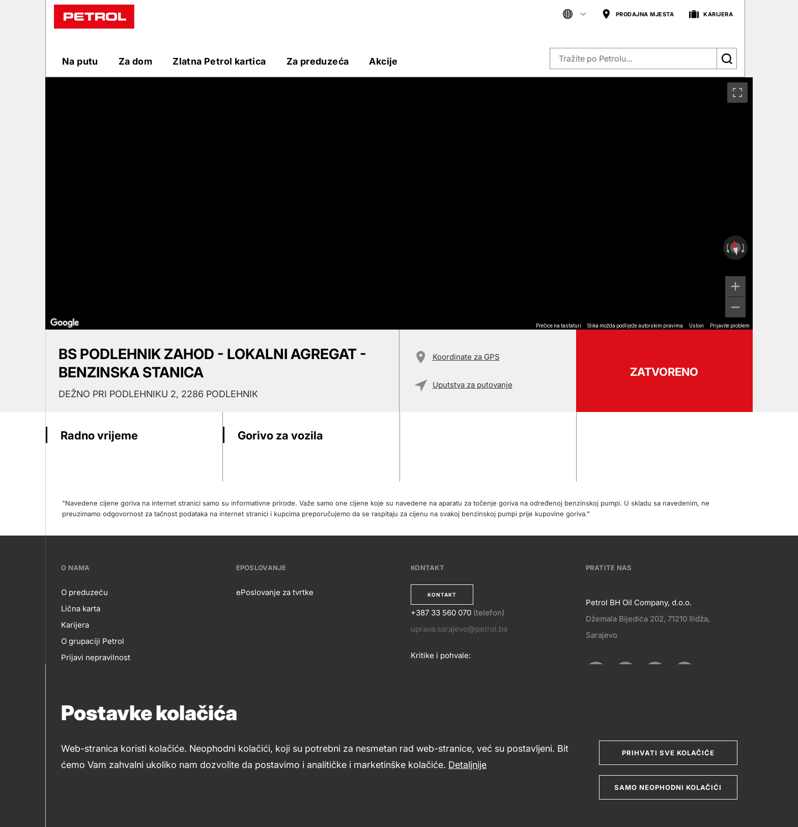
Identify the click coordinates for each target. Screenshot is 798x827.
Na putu (80, 61)
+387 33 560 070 (441, 612)
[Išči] (727, 58)
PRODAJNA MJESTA (638, 14)
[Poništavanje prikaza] (735, 248)
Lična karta (80, 608)
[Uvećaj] (735, 286)
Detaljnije (467, 764)
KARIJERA (711, 14)
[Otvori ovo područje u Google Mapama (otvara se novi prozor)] (64, 323)
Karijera (75, 625)
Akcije (383, 61)
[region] (399, 203)
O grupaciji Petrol (92, 641)
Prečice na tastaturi (558, 326)
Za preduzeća (318, 61)
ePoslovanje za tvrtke (275, 592)
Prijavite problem (730, 326)
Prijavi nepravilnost (95, 657)
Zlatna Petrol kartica (219, 61)
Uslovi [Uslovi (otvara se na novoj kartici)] (696, 326)
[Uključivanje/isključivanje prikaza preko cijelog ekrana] (737, 92)
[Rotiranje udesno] (744, 247)
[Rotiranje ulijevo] (726, 247)
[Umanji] (735, 307)
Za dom (135, 61)
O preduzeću (84, 592)
